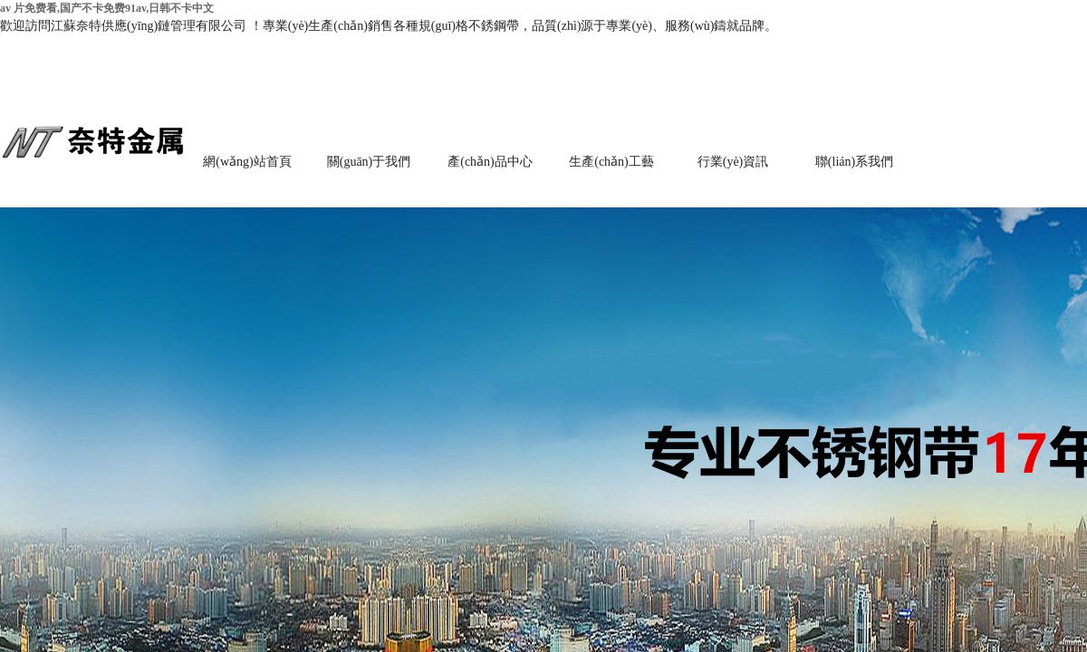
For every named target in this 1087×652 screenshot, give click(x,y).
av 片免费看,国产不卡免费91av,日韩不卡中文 (107, 8)
